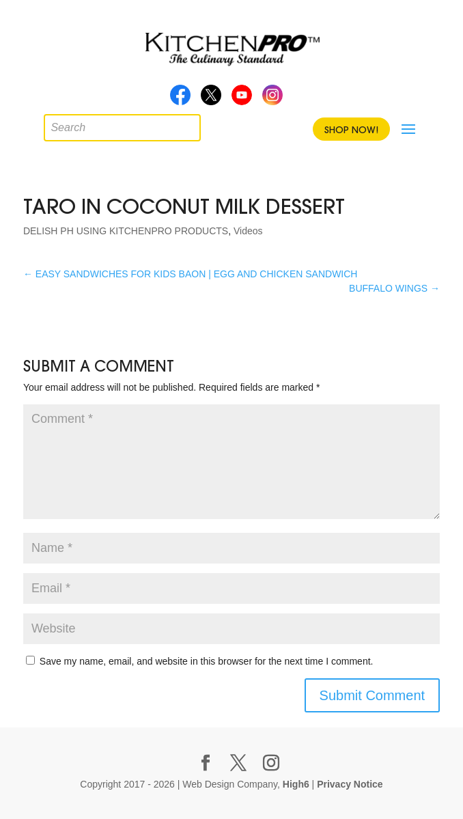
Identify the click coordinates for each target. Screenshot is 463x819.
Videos (248, 230)
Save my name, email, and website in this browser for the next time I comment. (207, 661)
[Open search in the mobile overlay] (54, 124)
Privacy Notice (350, 784)
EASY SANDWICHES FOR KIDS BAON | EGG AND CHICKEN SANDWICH (190, 273)
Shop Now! (351, 130)
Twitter (211, 99)
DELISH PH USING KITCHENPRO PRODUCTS (125, 230)
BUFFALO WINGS (394, 288)
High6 (296, 784)
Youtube (242, 99)
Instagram (272, 99)
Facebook (180, 99)
